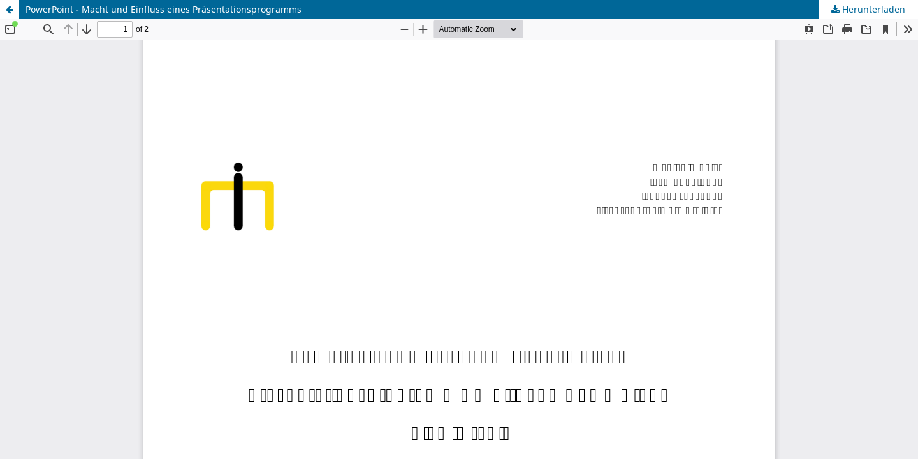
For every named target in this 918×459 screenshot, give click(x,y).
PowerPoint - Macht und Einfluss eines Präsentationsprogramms (164, 9)
